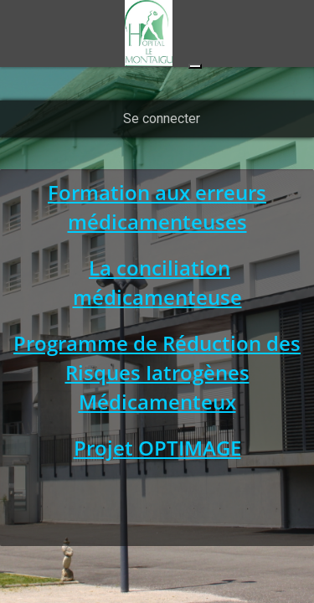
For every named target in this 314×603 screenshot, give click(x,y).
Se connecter (161, 118)
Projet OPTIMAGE (157, 447)
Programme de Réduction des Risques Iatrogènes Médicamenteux (157, 372)
